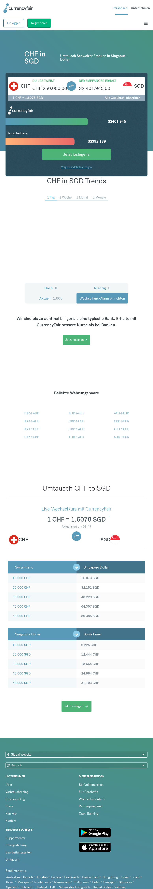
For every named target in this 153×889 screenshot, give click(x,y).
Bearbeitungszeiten (19, 852)
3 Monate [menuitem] (99, 197)
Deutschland (90, 877)
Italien (10, 882)
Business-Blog (15, 799)
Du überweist (43, 81)
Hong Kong (110, 877)
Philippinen (81, 882)
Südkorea (125, 882)
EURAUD (31, 413)
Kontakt (11, 821)
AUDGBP (76, 413)
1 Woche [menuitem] (65, 197)
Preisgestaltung (16, 845)
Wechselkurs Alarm (92, 799)
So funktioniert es (91, 785)
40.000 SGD (22, 673)
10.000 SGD (22, 645)
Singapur (109, 882)
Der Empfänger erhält (97, 81)
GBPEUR (121, 421)
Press (9, 806)
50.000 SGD (22, 683)
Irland (136, 877)
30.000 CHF (21, 597)
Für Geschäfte (88, 792)
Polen (96, 882)
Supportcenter (15, 838)
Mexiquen (24, 882)
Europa (56, 877)
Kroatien (42, 877)
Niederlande (42, 882)
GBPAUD (76, 429)
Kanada (28, 877)
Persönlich (120, 8)
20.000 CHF (21, 587)
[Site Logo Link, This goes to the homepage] (18, 8)
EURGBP (31, 437)
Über (9, 785)
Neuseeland (62, 882)
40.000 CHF (21, 606)
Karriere (11, 813)
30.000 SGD (22, 664)
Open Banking (88, 813)
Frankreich (71, 877)
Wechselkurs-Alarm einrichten (102, 298)
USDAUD (31, 421)
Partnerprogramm (91, 806)
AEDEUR (121, 413)
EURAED (76, 437)
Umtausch (12, 859)
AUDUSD (121, 429)
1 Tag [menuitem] (51, 197)
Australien (13, 877)
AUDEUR (121, 437)
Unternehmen (140, 8)
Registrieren (39, 23)
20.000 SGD (22, 654)
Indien (125, 877)
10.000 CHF (21, 578)
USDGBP (31, 429)
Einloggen (14, 23)
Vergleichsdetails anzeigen (76, 167)
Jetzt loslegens (76, 154)
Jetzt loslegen (76, 340)
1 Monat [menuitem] (82, 197)
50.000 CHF (21, 616)
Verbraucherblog (17, 792)
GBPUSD (76, 421)
